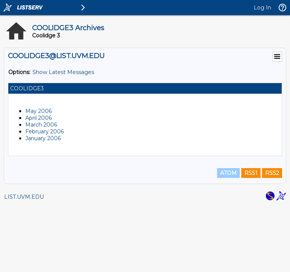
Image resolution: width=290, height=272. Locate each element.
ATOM (228, 173)
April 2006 (38, 117)
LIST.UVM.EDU (24, 196)
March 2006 (41, 124)
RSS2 (272, 173)
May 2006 (38, 111)
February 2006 (44, 131)
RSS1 (251, 173)
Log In (262, 7)
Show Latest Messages (63, 72)
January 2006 (43, 138)
